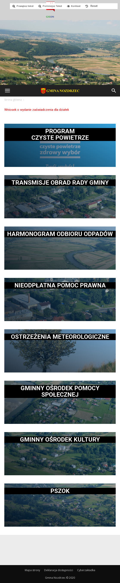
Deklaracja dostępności (58, 570)
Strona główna (13, 99)
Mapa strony (32, 570)
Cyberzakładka (86, 570)
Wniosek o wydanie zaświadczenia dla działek (36, 110)
